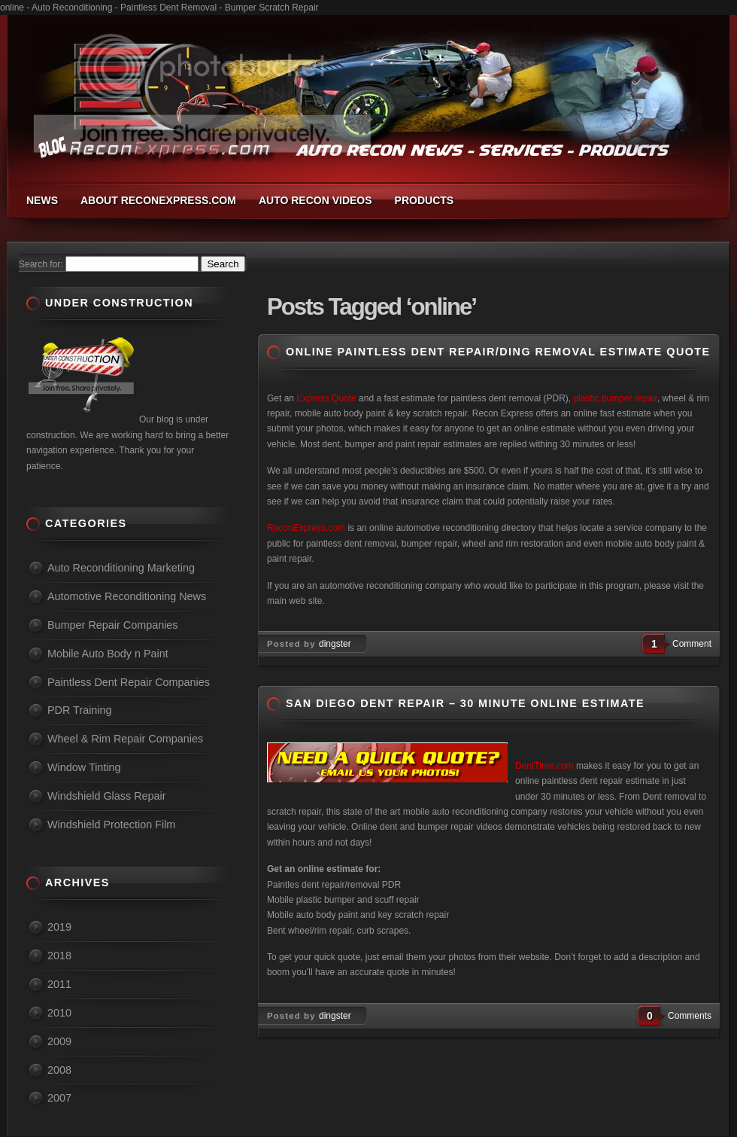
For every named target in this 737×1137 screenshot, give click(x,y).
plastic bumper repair (615, 398)
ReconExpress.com (306, 528)
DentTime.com (544, 766)
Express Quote (326, 398)
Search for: (41, 264)
